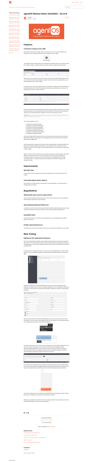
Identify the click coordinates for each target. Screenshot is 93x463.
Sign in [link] (81, 2)
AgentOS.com (11, 7)
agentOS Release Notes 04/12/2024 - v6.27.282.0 (14, 30)
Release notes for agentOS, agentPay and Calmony (25, 7)
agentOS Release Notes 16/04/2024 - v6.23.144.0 (14, 41)
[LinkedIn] (28, 412)
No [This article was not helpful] (49, 420)
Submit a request (74, 2)
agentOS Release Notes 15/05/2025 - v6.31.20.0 (14, 18)
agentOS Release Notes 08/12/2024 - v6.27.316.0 (14, 26)
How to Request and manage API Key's (32, 442)
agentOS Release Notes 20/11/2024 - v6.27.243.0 (14, 34)
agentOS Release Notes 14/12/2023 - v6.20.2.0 (14, 49)
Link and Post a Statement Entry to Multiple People (35, 437)
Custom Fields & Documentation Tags (32, 432)
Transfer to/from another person (30, 435)
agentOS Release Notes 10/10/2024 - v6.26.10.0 (14, 38)
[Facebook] (24, 412)
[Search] (74, 7)
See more (11, 52)
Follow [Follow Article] (67, 17)
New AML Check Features (14, 15)
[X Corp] (26, 412)
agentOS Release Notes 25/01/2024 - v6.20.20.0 (14, 45)
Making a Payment (28, 440)
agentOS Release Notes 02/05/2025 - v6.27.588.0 (14, 22)
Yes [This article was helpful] (43, 420)
